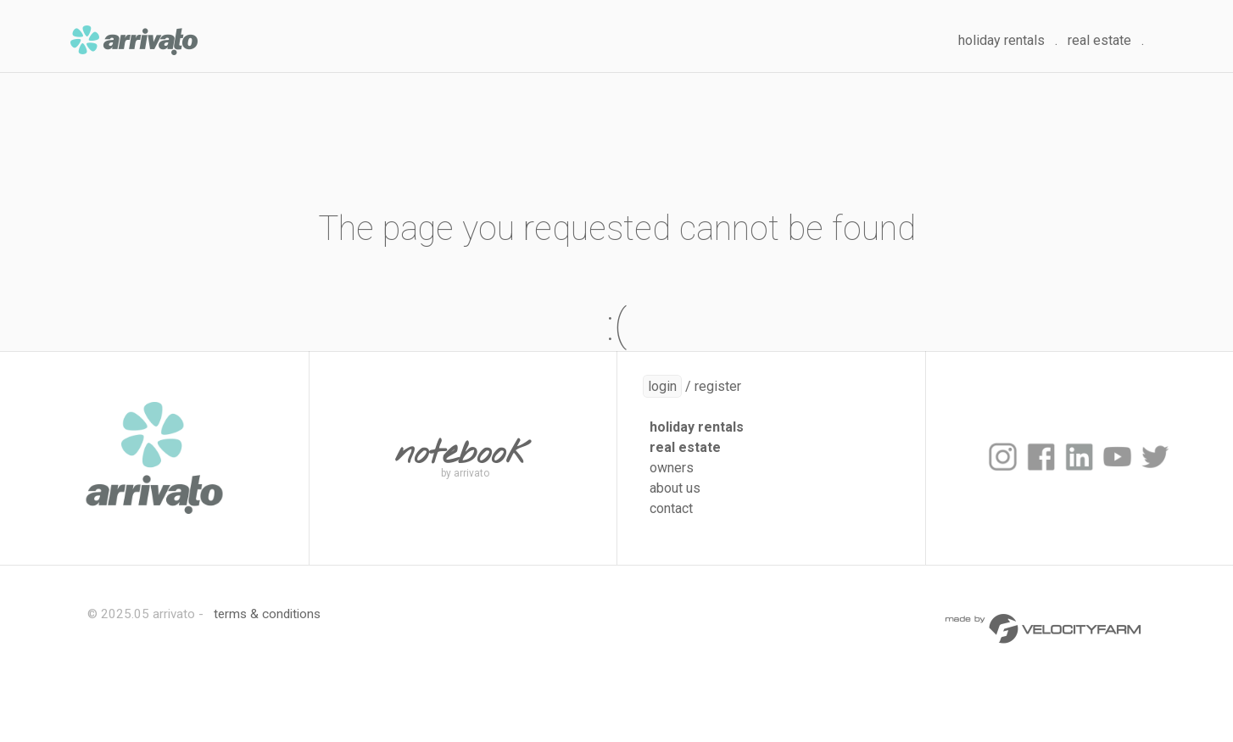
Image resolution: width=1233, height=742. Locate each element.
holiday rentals (1001, 40)
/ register (692, 386)
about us (675, 488)
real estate (1099, 40)
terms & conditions (267, 614)
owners (672, 468)
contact (671, 508)
